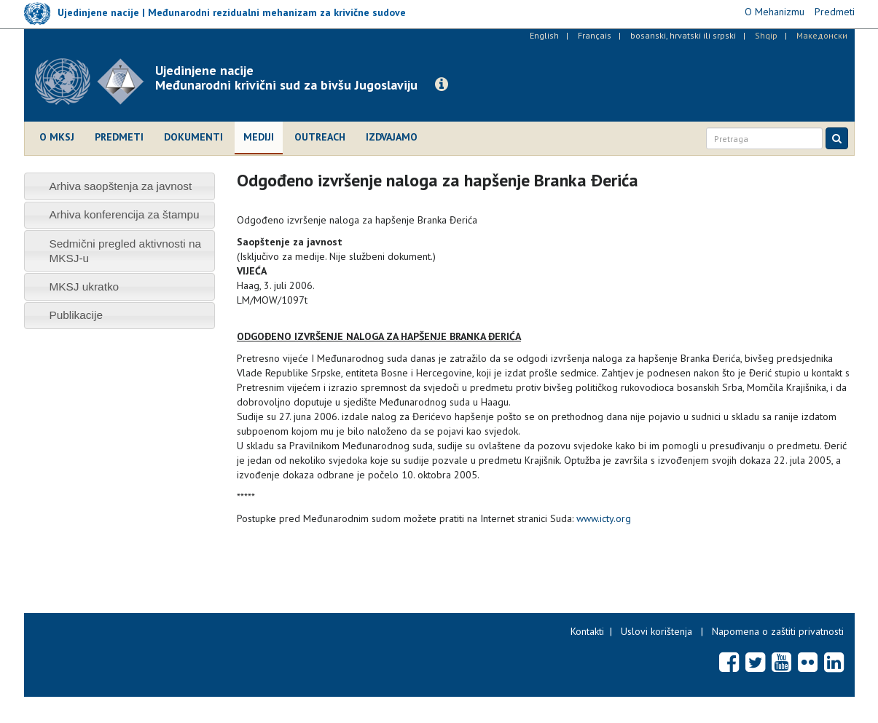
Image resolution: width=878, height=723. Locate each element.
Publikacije (76, 315)
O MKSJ (56, 136)
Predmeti (119, 136)
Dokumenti (193, 136)
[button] (441, 84)
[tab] (120, 186)
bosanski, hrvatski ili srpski (683, 35)
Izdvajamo (392, 136)
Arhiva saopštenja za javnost (120, 186)
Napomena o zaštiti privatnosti (778, 631)
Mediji (258, 136)
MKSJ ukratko (84, 286)
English (544, 35)
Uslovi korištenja (656, 631)
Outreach (319, 136)
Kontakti (587, 631)
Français (594, 35)
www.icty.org (603, 518)
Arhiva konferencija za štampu (124, 214)
